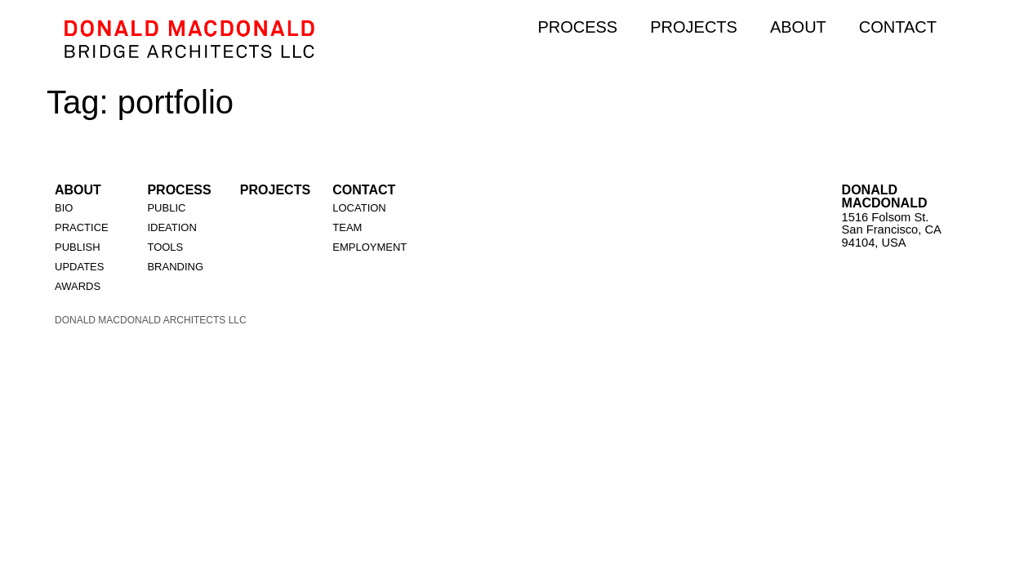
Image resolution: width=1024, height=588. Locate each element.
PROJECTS (693, 27)
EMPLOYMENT (369, 247)
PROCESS (577, 27)
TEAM (347, 227)
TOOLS (165, 247)
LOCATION (359, 208)
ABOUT (798, 27)
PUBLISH (77, 247)
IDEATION (171, 227)
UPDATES (79, 267)
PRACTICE (82, 227)
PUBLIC (166, 208)
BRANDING (175, 267)
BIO (64, 208)
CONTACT (898, 27)
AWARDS (77, 286)
